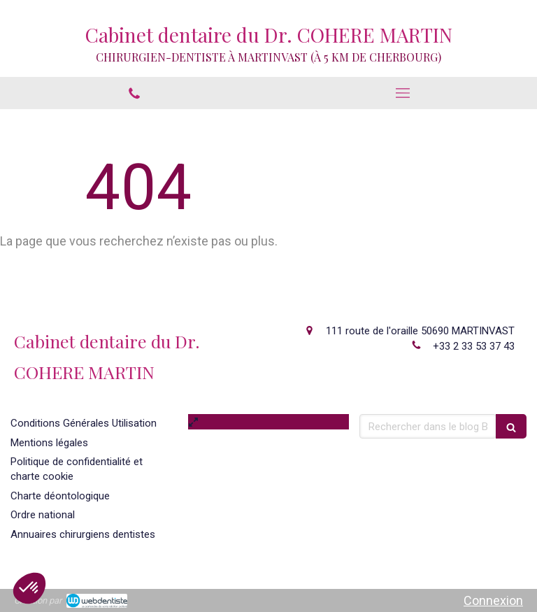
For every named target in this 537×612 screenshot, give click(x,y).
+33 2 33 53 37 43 (474, 346)
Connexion (493, 600)
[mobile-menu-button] (402, 93)
